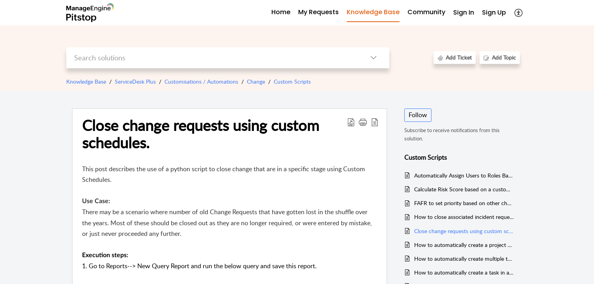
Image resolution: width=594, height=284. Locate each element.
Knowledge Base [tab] (373, 12)
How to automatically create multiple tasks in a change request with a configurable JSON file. (464, 258)
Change (256, 81)
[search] (212, 57)
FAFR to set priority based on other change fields (464, 203)
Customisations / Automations (201, 81)
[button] (363, 122)
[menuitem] (463, 13)
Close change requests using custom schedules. (200, 134)
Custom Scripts (292, 81)
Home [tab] (280, 12)
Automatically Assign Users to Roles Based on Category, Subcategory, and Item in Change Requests (464, 175)
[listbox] (373, 57)
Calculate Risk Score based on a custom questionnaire (464, 189)
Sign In (463, 12)
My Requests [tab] (318, 12)
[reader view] (375, 122)
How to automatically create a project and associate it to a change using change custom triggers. (464, 244)
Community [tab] (426, 12)
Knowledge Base (86, 81)
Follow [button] (418, 114)
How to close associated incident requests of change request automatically (464, 216)
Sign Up (494, 12)
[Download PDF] (351, 122)
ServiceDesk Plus (135, 81)
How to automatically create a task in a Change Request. (464, 272)
